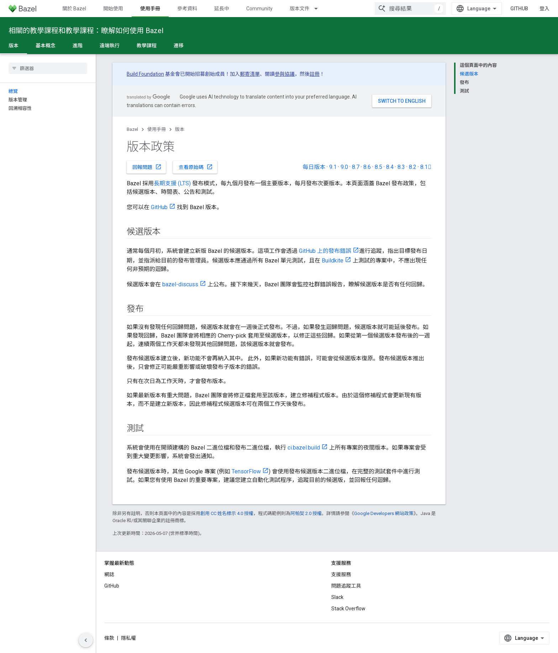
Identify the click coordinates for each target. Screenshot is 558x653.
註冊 (315, 74)
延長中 (221, 8)
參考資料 (187, 8)
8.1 (425, 167)
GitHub (519, 8)
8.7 (355, 167)
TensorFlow (246, 471)
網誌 (109, 574)
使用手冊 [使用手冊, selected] (150, 8)
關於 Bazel (74, 8)
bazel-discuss (180, 284)
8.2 (412, 167)
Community (259, 8)
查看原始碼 (196, 167)
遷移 (179, 45)
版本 (179, 129)
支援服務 (341, 574)
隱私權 (128, 638)
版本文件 (300, 8)
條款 (109, 638)
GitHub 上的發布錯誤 (325, 251)
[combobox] (410, 8)
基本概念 (46, 45)
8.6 (367, 167)
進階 (78, 45)
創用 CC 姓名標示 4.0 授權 (226, 513)
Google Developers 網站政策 (384, 513)
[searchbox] (48, 68)
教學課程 (147, 45)
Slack (337, 597)
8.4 (390, 167)
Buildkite (332, 260)
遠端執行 (110, 45)
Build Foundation (145, 74)
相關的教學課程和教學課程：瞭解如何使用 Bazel (86, 30)
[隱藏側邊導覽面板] (86, 640)
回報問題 (147, 167)
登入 (544, 8)
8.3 (401, 167)
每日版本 (313, 167)
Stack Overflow (348, 608)
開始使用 (113, 8)
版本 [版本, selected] (14, 45)
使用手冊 (156, 129)
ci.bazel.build (304, 447)
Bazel (132, 129)
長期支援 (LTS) (172, 183)
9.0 (344, 167)
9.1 (333, 167)
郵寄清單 (250, 74)
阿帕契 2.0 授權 (306, 513)
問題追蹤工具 (346, 586)
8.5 (378, 167)
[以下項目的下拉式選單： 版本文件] (319, 8)
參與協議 (285, 74)
